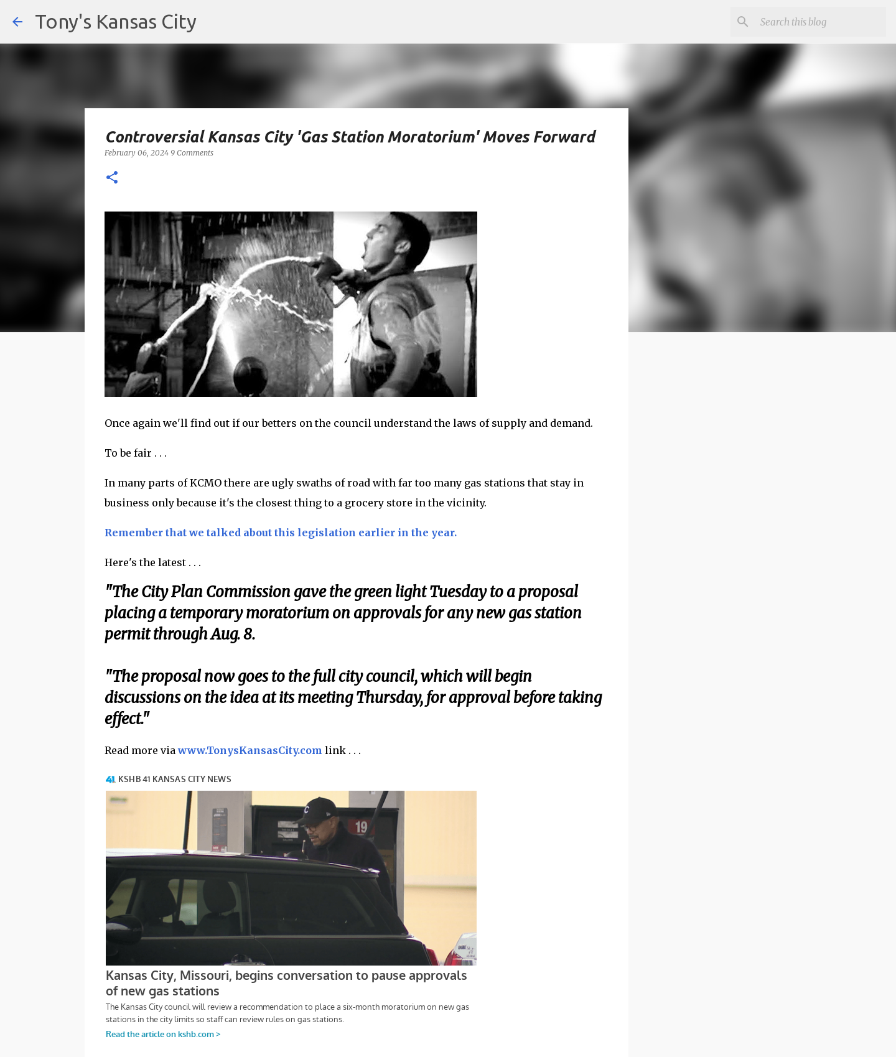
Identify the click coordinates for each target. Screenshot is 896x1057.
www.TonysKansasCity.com (250, 750)
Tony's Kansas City (116, 21)
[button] (112, 178)
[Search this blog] (820, 22)
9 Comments (191, 152)
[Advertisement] (730, 556)
